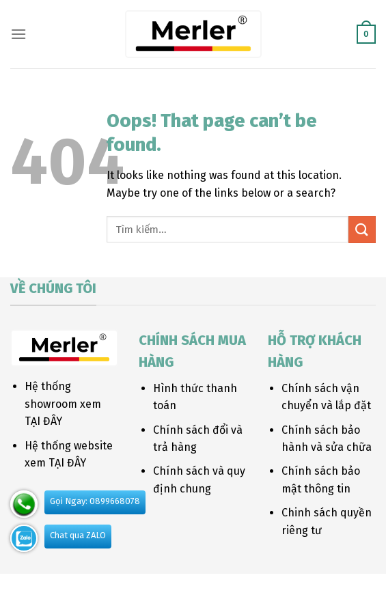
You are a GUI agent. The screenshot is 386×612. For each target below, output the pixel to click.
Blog (206, 589)
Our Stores (161, 589)
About (111, 589)
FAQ (281, 589)
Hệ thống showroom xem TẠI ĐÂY (63, 404)
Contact (245, 589)
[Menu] (18, 34)
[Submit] (362, 229)
